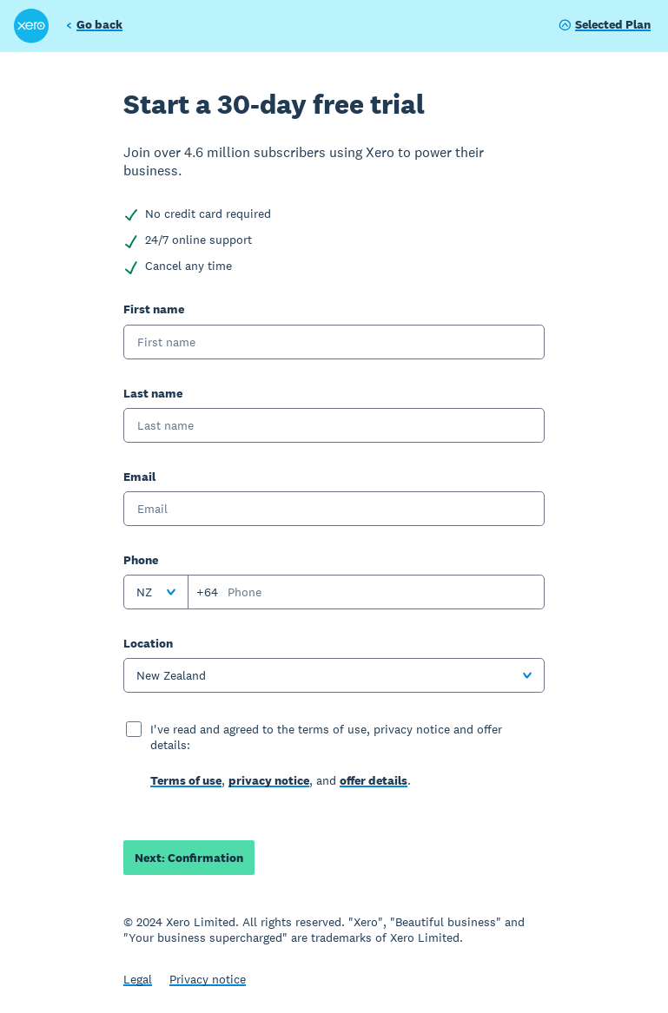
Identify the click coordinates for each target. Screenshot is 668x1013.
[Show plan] (605, 26)
